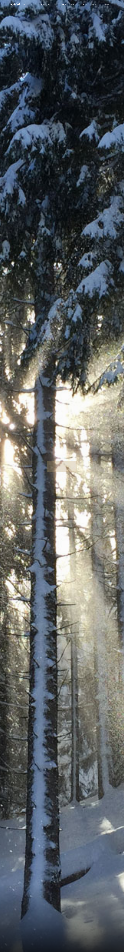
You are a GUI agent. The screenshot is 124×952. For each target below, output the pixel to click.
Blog (64, 4)
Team (55, 4)
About (33, 4)
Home (24, 4)
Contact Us (106, 4)
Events (94, 4)
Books (84, 4)
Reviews (74, 4)
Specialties (45, 4)
